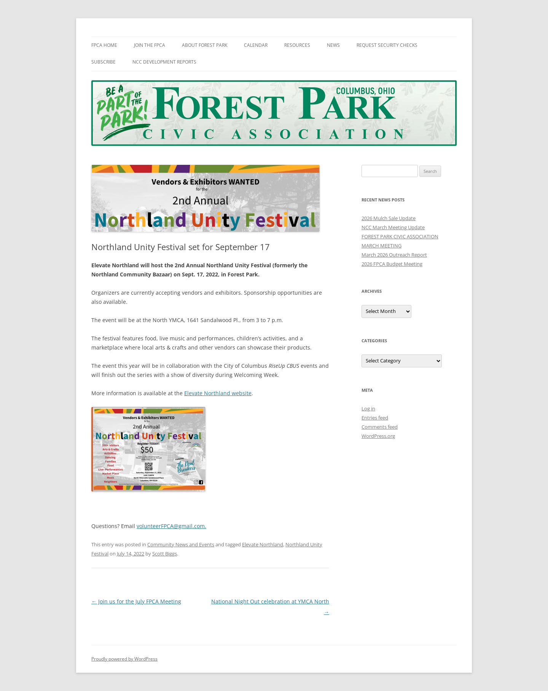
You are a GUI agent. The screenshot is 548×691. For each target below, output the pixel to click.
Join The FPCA (149, 45)
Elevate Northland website (218, 393)
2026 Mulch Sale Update (389, 218)
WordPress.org (378, 435)
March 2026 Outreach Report (394, 254)
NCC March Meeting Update (393, 227)
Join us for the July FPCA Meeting (136, 601)
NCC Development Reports (164, 62)
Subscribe (103, 62)
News (333, 45)
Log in (368, 408)
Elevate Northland (262, 544)
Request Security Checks (387, 45)
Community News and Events (180, 544)
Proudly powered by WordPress (124, 659)
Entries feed (375, 417)
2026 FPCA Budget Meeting (392, 263)
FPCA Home (104, 45)
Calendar (256, 45)
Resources (297, 45)
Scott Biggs (164, 553)
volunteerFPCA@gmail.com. (171, 526)
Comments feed (380, 426)
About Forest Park (204, 45)
